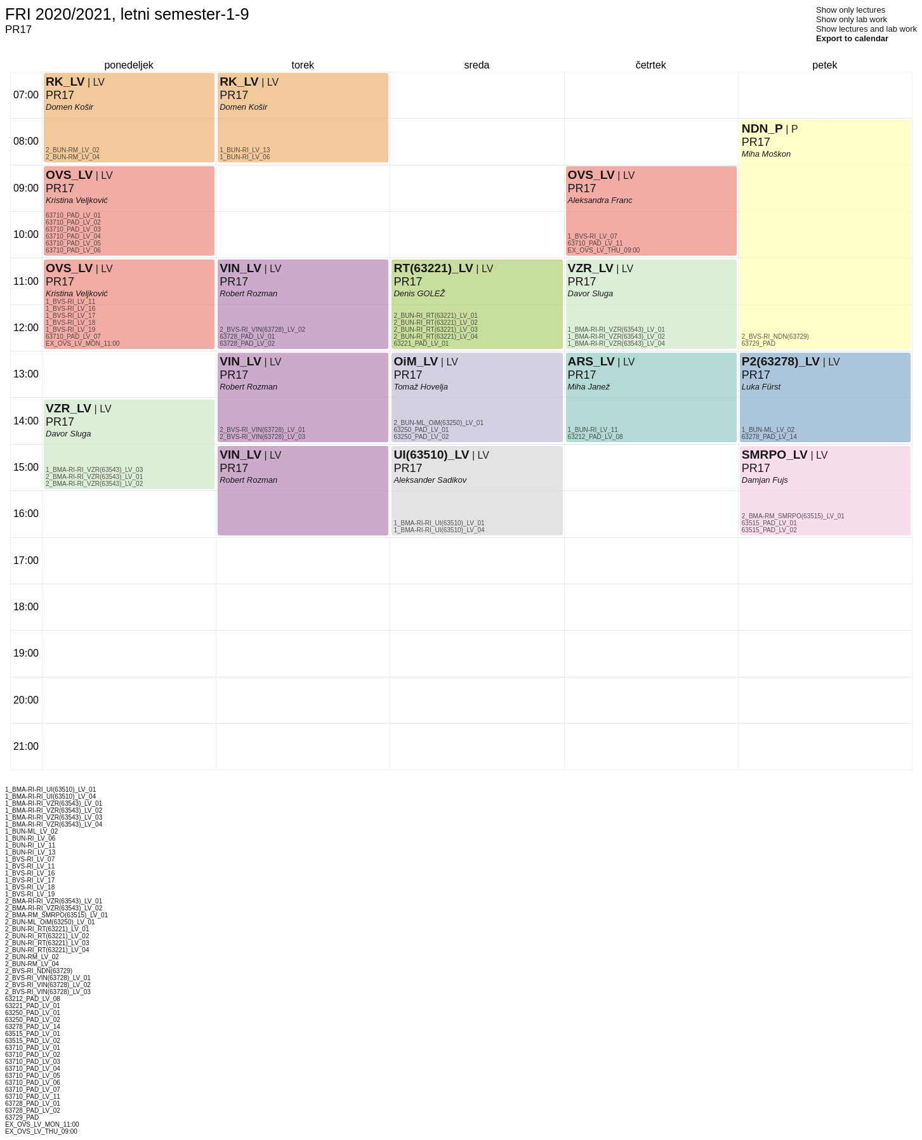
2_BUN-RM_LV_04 (73, 157)
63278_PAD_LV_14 (769, 436)
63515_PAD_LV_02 (769, 530)
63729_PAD (758, 343)
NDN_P (762, 128)
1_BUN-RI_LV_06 (245, 157)
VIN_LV (240, 361)
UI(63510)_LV (431, 454)
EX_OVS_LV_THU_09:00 (604, 250)
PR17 (60, 281)
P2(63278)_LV (781, 361)
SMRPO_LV (775, 454)
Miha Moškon (766, 154)
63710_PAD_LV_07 (73, 336)
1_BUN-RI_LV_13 (245, 150)
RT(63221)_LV (433, 268)
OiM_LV (415, 361)
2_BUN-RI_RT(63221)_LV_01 (435, 315)
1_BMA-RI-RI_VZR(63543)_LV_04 (616, 343)
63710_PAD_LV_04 (73, 236)
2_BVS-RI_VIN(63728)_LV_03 (262, 436)
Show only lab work (851, 19)
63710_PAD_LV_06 (73, 250)
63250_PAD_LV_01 (421, 429)
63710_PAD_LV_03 (73, 229)
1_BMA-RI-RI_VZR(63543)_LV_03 (94, 469)
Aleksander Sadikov (429, 480)
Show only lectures (850, 10)
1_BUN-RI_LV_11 (593, 429)
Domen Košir (69, 107)
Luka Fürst (761, 386)
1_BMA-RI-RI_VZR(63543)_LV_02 (616, 336)
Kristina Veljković (77, 293)
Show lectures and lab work (866, 29)
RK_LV (65, 81)
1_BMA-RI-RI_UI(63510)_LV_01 (438, 523)
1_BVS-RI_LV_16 (70, 308)
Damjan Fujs (765, 480)
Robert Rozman (248, 386)
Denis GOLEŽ (419, 293)
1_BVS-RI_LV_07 (592, 236)
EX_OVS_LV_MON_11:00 (83, 343)
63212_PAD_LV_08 (595, 436)
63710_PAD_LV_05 (73, 243)
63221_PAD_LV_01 (421, 343)
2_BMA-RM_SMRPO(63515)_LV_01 (793, 516)
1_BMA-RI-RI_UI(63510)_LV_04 (438, 530)
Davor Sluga (68, 433)
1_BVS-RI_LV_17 (70, 315)
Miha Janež (589, 386)
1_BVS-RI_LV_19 (70, 329)
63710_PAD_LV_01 (73, 215)
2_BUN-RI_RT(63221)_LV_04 (435, 336)
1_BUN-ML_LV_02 (768, 429)
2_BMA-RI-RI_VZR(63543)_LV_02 (94, 483)
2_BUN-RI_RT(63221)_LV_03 (435, 329)
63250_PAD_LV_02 (421, 436)
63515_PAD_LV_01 (769, 523)
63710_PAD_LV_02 (73, 222)
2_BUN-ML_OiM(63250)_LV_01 (438, 422)
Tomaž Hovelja (420, 386)
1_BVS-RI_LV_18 (70, 322)
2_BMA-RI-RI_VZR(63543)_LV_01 (94, 476)
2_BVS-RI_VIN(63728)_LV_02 (262, 329)
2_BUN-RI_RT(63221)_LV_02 (435, 322)
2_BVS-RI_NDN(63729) (775, 336)
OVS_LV (69, 268)
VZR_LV (68, 408)
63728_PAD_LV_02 (247, 343)
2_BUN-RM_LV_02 (73, 150)
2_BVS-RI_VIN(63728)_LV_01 (262, 429)
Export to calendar (852, 38)
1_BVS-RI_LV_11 (70, 301)
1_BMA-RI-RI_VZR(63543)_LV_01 (616, 329)
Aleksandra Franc (600, 200)
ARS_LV (591, 361)
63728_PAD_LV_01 (247, 336)
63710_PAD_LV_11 (595, 243)
